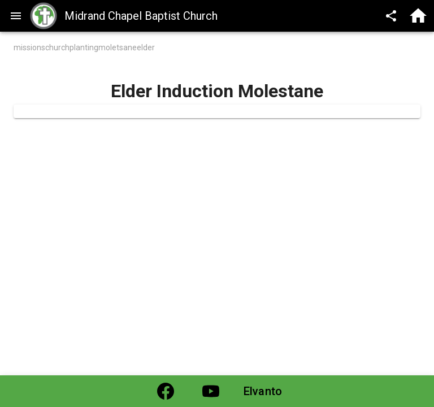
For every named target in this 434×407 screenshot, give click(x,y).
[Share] (391, 15)
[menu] (15, 15)
